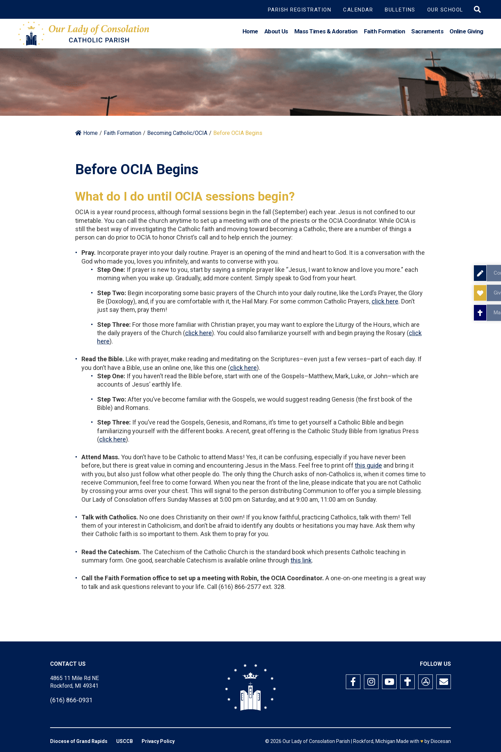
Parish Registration (300, 10)
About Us (276, 32)
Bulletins (400, 10)
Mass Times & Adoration (326, 32)
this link (301, 560)
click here (385, 301)
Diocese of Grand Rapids (79, 741)
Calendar (358, 10)
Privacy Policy (158, 741)
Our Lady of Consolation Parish (316, 741)
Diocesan (441, 741)
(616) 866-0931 (71, 700)
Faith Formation (384, 32)
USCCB (124, 741)
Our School (445, 10)
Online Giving (466, 32)
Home (250, 32)
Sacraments (427, 32)
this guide (368, 465)
